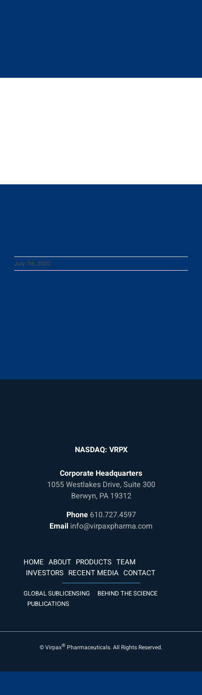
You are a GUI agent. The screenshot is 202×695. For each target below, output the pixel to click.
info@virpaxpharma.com (111, 526)
